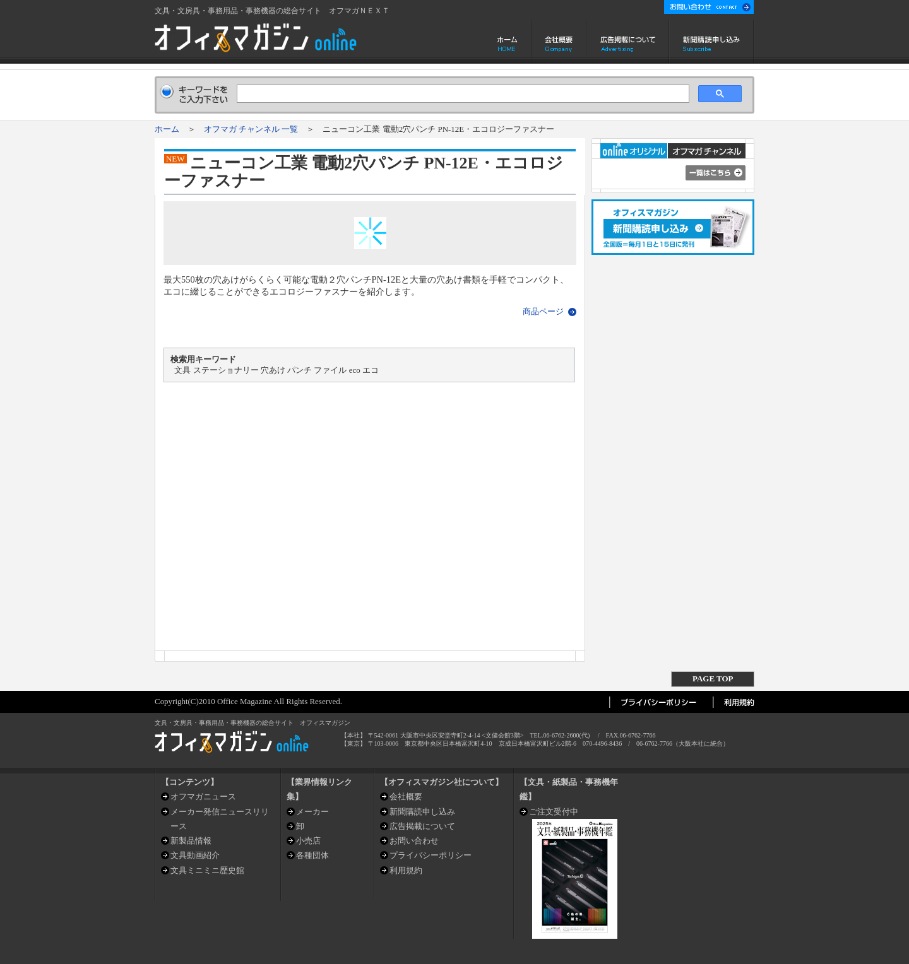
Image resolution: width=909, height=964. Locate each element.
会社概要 (559, 42)
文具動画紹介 (195, 855)
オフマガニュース (203, 796)
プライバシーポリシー (430, 855)
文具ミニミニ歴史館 (207, 870)
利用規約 (405, 870)
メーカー (312, 811)
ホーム (508, 42)
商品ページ (543, 311)
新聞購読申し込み (711, 42)
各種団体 (312, 855)
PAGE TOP (712, 678)
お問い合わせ (414, 840)
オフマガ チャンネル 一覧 (251, 129)
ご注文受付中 (553, 811)
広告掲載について (627, 42)
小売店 (308, 840)
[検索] (461, 94)
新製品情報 (190, 840)
